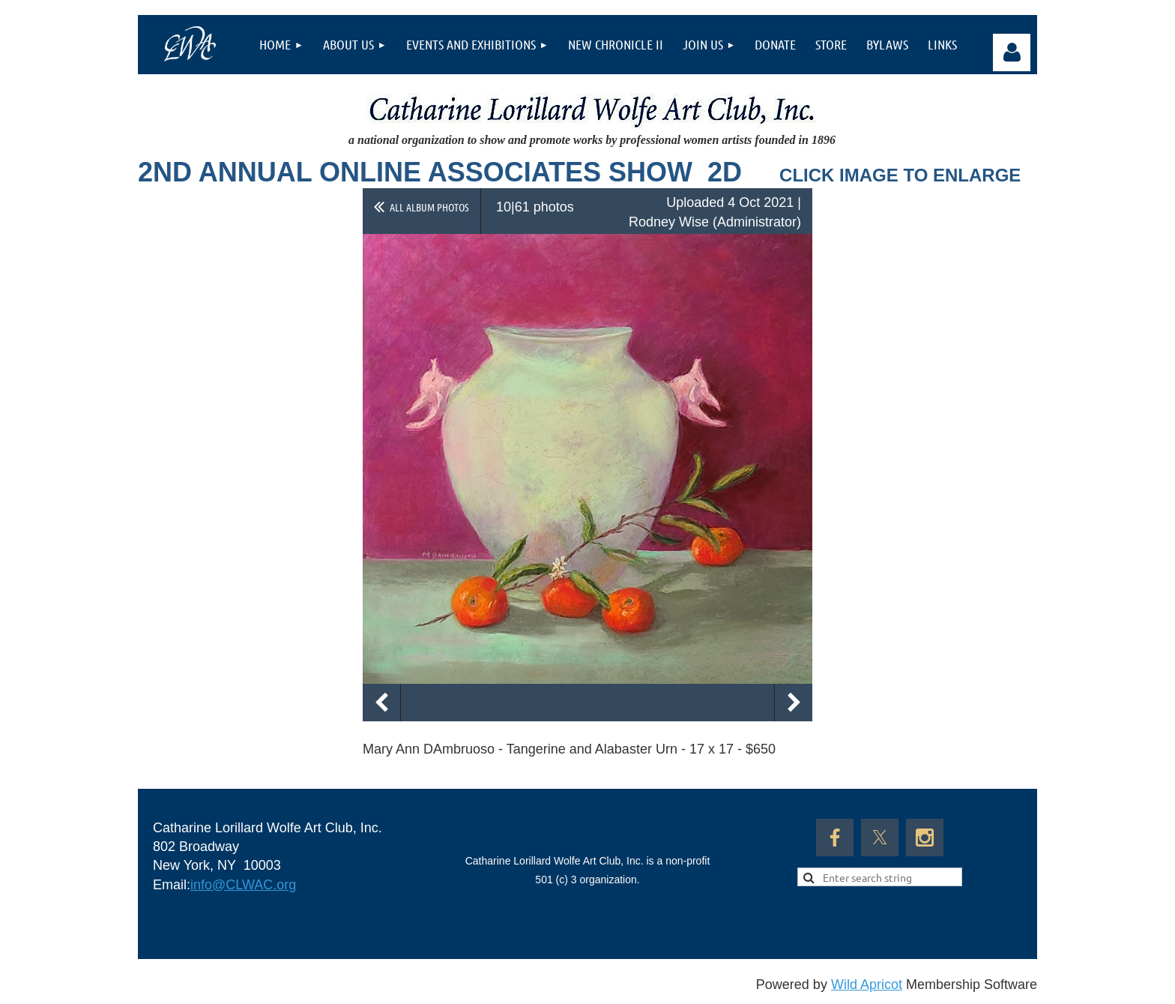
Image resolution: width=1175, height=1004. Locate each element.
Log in (1011, 52)
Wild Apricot (866, 984)
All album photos (429, 207)
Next (793, 702)
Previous (381, 702)
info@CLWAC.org (243, 884)
